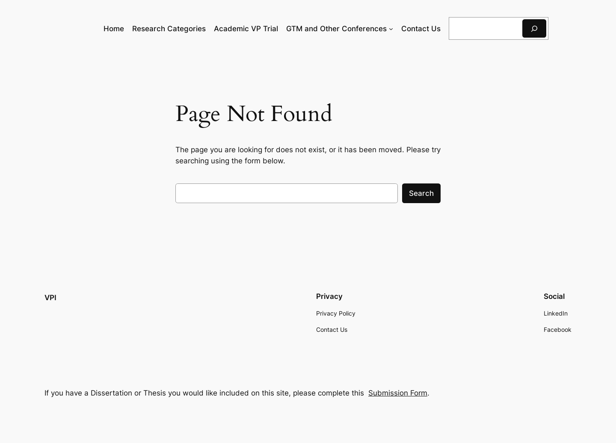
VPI (50, 297)
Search (421, 193)
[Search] (534, 28)
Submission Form (397, 393)
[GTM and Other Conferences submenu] (391, 29)
